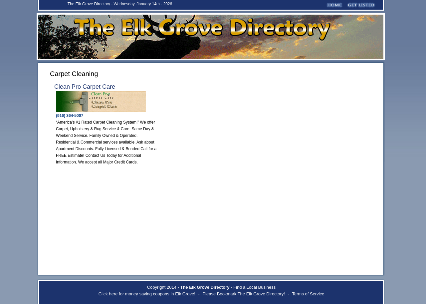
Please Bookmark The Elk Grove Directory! (243, 293)
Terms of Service (308, 293)
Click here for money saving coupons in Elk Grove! (147, 293)
